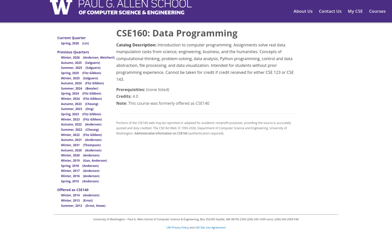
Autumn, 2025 (80, 63)
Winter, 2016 (80, 176)
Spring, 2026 (75, 43)
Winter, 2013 (77, 200)
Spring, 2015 (80, 181)
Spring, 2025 (81, 73)
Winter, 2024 (81, 99)
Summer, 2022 (80, 129)
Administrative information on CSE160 (161, 133)
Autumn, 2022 (81, 124)
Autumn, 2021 (81, 140)
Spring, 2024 (81, 93)
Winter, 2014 (80, 195)
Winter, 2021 (81, 145)
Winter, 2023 (81, 119)
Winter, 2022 (81, 135)
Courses (377, 11)
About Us (303, 11)
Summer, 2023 (77, 109)
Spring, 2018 (80, 166)
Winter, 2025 (79, 78)
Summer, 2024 (79, 88)
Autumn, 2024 (82, 83)
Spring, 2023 (81, 114)
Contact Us (330, 11)
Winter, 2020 (80, 155)
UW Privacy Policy (177, 227)
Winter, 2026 (87, 57)
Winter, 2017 (80, 171)
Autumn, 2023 (79, 104)
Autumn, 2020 (81, 150)
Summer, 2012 (83, 206)
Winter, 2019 (84, 160)
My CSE (355, 11)
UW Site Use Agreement (210, 227)
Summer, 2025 (80, 68)
